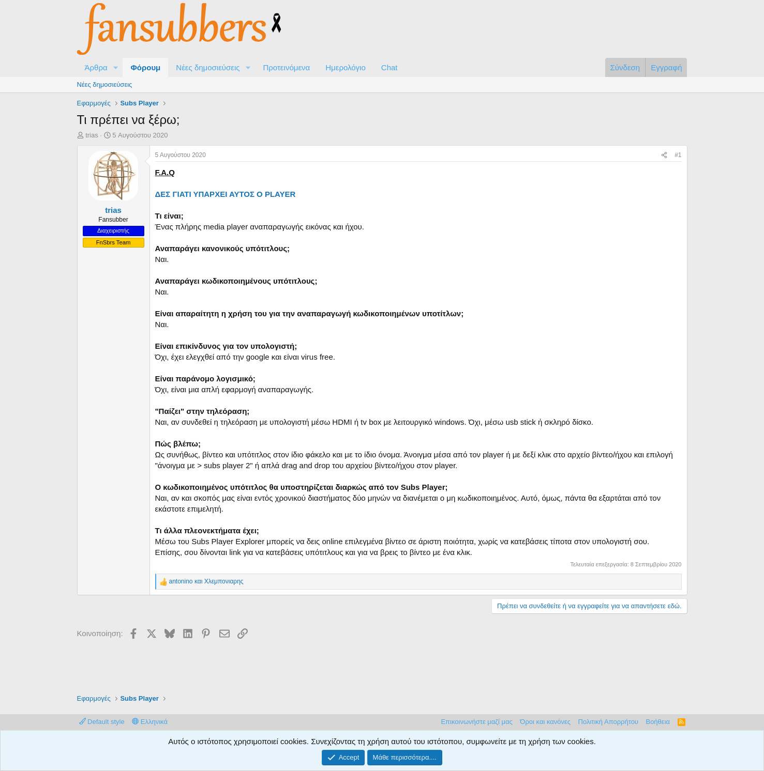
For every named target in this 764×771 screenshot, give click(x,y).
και (206, 581)
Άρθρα (96, 67)
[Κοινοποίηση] (664, 155)
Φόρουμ (145, 67)
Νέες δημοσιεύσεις (207, 67)
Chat (389, 67)
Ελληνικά (150, 722)
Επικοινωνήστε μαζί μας (476, 722)
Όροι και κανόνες (545, 722)
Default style (102, 722)
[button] (115, 67)
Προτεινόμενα (286, 67)
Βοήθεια (658, 722)
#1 (678, 155)
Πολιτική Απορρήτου (608, 722)
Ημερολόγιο (345, 67)
